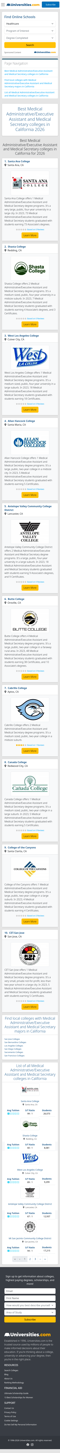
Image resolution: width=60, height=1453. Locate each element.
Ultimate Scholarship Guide (16, 1393)
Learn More (30, 235)
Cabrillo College (17, 688)
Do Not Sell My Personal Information (20, 1424)
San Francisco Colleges (14, 1055)
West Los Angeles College (23, 335)
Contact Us (9, 1408)
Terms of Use (10, 1416)
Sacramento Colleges (13, 1052)
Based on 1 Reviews (35, 745)
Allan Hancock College (21, 421)
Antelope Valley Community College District (28, 508)
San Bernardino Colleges (15, 1042)
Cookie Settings (11, 1420)
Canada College (17, 762)
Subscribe (51, 4)
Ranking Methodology (14, 1382)
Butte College (16, 599)
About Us (8, 1378)
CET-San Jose (16, 933)
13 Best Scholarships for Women (18, 1397)
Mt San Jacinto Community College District (30, 1238)
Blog (6, 1374)
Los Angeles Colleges (13, 1045)
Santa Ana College (19, 161)
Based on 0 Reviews (35, 229)
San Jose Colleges (12, 1039)
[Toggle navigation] (3, 4)
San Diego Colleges (12, 1049)
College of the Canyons (22, 847)
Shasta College (17, 246)
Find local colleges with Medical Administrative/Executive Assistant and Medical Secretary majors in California (28, 83)
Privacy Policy (10, 1412)
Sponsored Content (12, 52)
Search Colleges (11, 1370)
